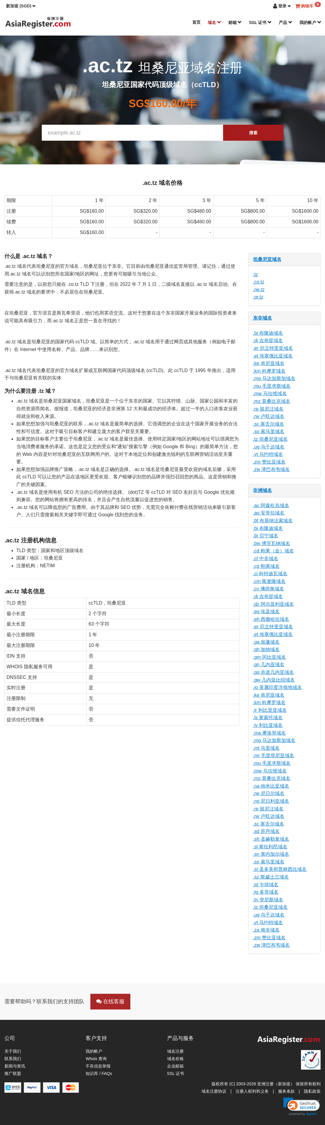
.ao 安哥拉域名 (269, 512)
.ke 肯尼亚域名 (268, 363)
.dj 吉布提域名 (268, 340)
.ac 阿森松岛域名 (271, 505)
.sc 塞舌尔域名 (268, 424)
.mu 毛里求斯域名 (272, 386)
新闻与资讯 (14, 1066)
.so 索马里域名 (268, 431)
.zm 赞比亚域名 (269, 461)
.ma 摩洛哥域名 (269, 732)
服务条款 (286, 1091)
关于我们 (12, 1051)
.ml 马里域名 (266, 748)
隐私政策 (312, 1091)
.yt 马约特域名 (268, 454)
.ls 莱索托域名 (268, 717)
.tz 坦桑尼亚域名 (270, 439)
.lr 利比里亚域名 (270, 710)
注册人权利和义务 (252, 1091)
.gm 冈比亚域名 (269, 657)
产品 (285, 22)
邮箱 (235, 22)
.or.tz (258, 296)
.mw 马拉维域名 (270, 393)
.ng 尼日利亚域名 (271, 801)
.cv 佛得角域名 (268, 588)
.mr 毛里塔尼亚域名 (273, 755)
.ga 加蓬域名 (266, 642)
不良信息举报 (98, 1066)
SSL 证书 (260, 22)
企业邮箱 (175, 1066)
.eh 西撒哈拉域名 (271, 619)
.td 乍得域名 (265, 884)
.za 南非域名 (266, 929)
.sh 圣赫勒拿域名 (271, 839)
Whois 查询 (96, 1058)
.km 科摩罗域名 (269, 371)
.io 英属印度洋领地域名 (277, 687)
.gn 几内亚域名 (269, 664)
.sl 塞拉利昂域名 (270, 846)
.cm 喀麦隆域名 (269, 581)
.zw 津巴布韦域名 (271, 469)
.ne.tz (259, 289)
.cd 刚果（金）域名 (273, 550)
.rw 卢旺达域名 (268, 416)
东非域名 (262, 317)
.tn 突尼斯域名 (268, 899)
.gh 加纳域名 (266, 649)
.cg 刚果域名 (266, 566)
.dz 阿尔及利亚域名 (273, 604)
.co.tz (258, 281)
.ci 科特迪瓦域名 (270, 573)
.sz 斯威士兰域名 (271, 876)
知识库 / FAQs (99, 1073)
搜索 (253, 132)
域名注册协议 (213, 1091)
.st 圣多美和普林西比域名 (280, 869)
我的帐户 (310, 22)
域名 (214, 22)
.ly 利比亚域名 (268, 725)
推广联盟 (12, 1073)
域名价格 (175, 1058)
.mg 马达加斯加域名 (274, 378)
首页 (196, 22)
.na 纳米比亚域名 (271, 786)
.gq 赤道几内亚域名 (273, 672)
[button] (21, 6)
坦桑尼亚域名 (267, 259)
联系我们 (12, 1058)
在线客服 (110, 1001)
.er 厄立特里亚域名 (273, 348)
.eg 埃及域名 (266, 611)
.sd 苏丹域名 (266, 831)
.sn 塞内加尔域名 (271, 854)
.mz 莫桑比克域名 (271, 401)
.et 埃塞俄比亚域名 (273, 355)
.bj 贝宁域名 (265, 535)
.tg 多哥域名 (265, 892)
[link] (302, 1106)
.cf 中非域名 (265, 558)
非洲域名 (262, 490)
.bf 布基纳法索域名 (273, 520)
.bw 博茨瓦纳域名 (271, 543)
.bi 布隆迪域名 (268, 333)
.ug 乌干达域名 (269, 446)
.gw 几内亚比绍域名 (274, 679)
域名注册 (175, 1051)
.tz (255, 274)
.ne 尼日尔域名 (269, 793)
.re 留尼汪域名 (268, 408)
